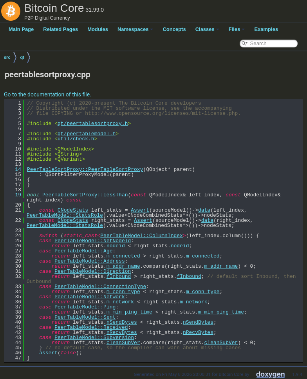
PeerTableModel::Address (89, 261)
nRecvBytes (122, 332)
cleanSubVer (123, 342)
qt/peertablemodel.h (87, 133)
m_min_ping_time (129, 312)
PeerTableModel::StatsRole (65, 215)
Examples (266, 29)
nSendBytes (122, 322)
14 (13, 169)
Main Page (21, 29)
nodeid (116, 245)
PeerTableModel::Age (83, 250)
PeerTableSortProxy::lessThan (85, 194)
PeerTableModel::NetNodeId (92, 240)
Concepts (174, 29)
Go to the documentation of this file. (47, 94)
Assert (140, 210)
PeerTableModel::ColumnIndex (141, 235)
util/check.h (76, 138)
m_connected (123, 255)
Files (237, 29)
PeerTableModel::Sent (85, 317)
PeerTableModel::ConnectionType (100, 286)
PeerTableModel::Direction (92, 271)
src (7, 57)
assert (48, 352)
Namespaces (135, 29)
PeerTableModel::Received (91, 327)
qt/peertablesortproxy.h (93, 123)
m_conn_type (123, 291)
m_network (120, 301)
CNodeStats (73, 210)
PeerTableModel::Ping (85, 306)
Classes (207, 29)
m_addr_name (123, 266)
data (204, 210)
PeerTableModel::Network (89, 296)
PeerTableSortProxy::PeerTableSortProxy (85, 169)
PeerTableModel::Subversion (94, 337)
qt (22, 57)
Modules (97, 29)
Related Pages (60, 29)
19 (13, 194)
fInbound (119, 276)
